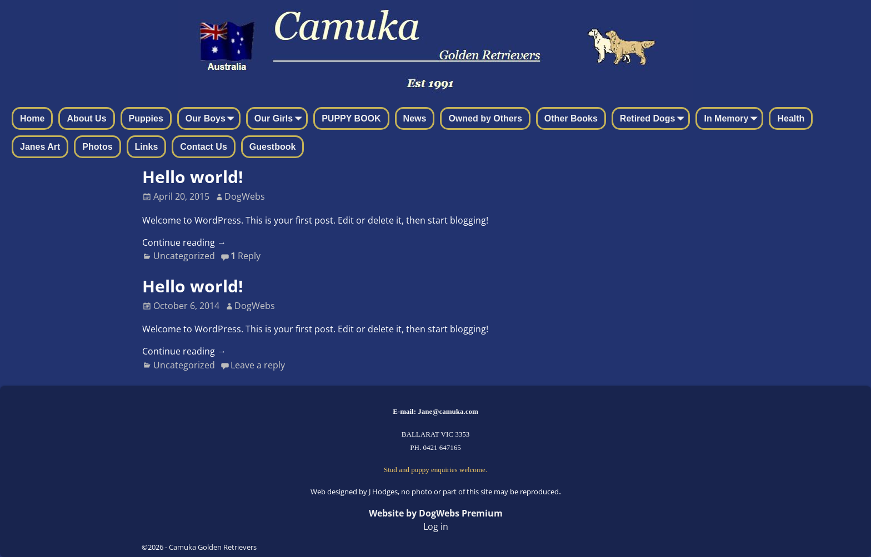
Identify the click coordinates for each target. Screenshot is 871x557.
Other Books (571, 118)
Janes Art (40, 146)
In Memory (733, 119)
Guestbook (272, 146)
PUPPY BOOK (351, 118)
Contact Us (203, 146)
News (415, 118)
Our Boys (212, 119)
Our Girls (280, 119)
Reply (246, 256)
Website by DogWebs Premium (436, 513)
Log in (435, 526)
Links (146, 146)
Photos (97, 146)
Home (32, 118)
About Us (86, 118)
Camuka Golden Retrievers (213, 547)
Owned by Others (485, 118)
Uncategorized (184, 256)
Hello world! (192, 176)
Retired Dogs (654, 119)
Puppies (146, 118)
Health (790, 118)
